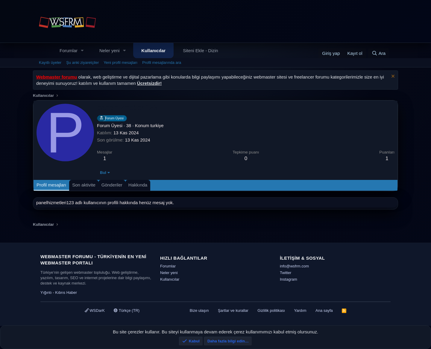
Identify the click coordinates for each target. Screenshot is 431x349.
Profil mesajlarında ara (161, 62)
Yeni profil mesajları (120, 62)
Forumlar (69, 50)
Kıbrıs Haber (66, 292)
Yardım (300, 310)
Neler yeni (109, 50)
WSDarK (95, 310)
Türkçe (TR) (126, 310)
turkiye (156, 125)
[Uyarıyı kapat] (392, 77)
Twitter (285, 272)
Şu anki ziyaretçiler (82, 62)
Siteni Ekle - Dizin (200, 50)
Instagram (288, 279)
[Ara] (378, 53)
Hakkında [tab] (137, 184)
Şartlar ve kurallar (233, 310)
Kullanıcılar (153, 50)
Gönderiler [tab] (111, 184)
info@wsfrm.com (294, 266)
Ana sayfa (324, 310)
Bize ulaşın (199, 310)
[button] (82, 50)
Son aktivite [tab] (83, 184)
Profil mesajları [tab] (51, 184)
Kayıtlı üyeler (50, 62)
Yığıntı (46, 292)
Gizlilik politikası (271, 310)
